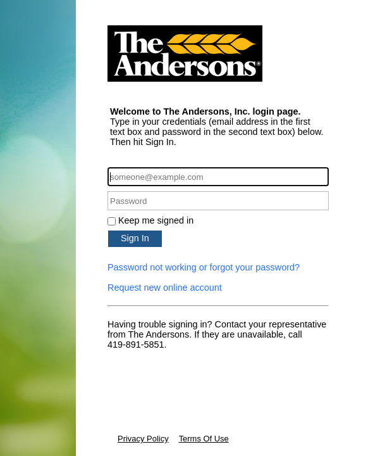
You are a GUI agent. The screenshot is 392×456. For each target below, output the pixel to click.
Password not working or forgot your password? (203, 267)
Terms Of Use (204, 438)
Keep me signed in (155, 220)
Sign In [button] (135, 238)
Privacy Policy (143, 438)
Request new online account (164, 287)
